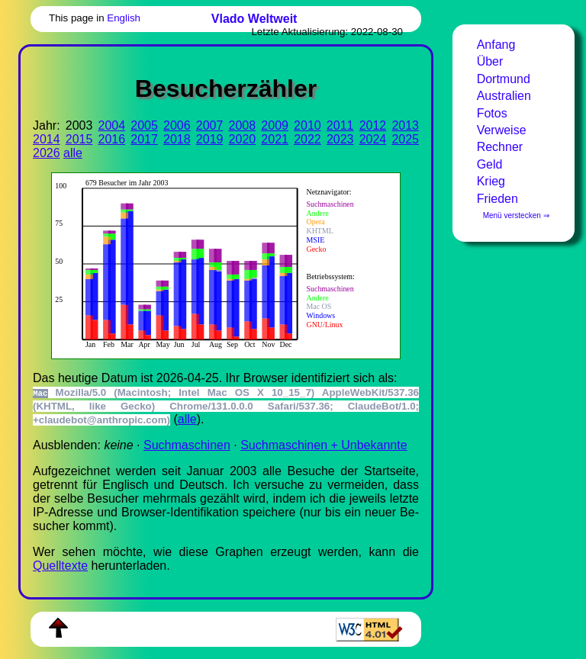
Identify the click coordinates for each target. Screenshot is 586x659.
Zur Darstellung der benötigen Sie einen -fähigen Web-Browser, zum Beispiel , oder (218, 264)
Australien (504, 95)
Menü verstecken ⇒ (516, 215)
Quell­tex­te (60, 565)
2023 (340, 139)
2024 (373, 139)
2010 (307, 125)
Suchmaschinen (186, 445)
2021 (274, 139)
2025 (405, 139)
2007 (210, 125)
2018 (177, 139)
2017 (144, 139)
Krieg (491, 181)
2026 (46, 152)
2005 (144, 125)
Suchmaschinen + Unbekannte (323, 445)
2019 (210, 139)
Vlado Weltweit (254, 18)
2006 (177, 125)
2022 (307, 139)
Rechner (500, 146)
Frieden (497, 198)
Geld (490, 164)
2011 (340, 125)
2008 (242, 125)
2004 (112, 125)
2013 (405, 125)
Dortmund (503, 78)
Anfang (496, 44)
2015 (79, 139)
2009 (274, 125)
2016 (112, 139)
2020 (242, 139)
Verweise (501, 130)
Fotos (492, 113)
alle (72, 152)
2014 (46, 139)
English (123, 18)
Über (490, 61)
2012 (373, 125)
